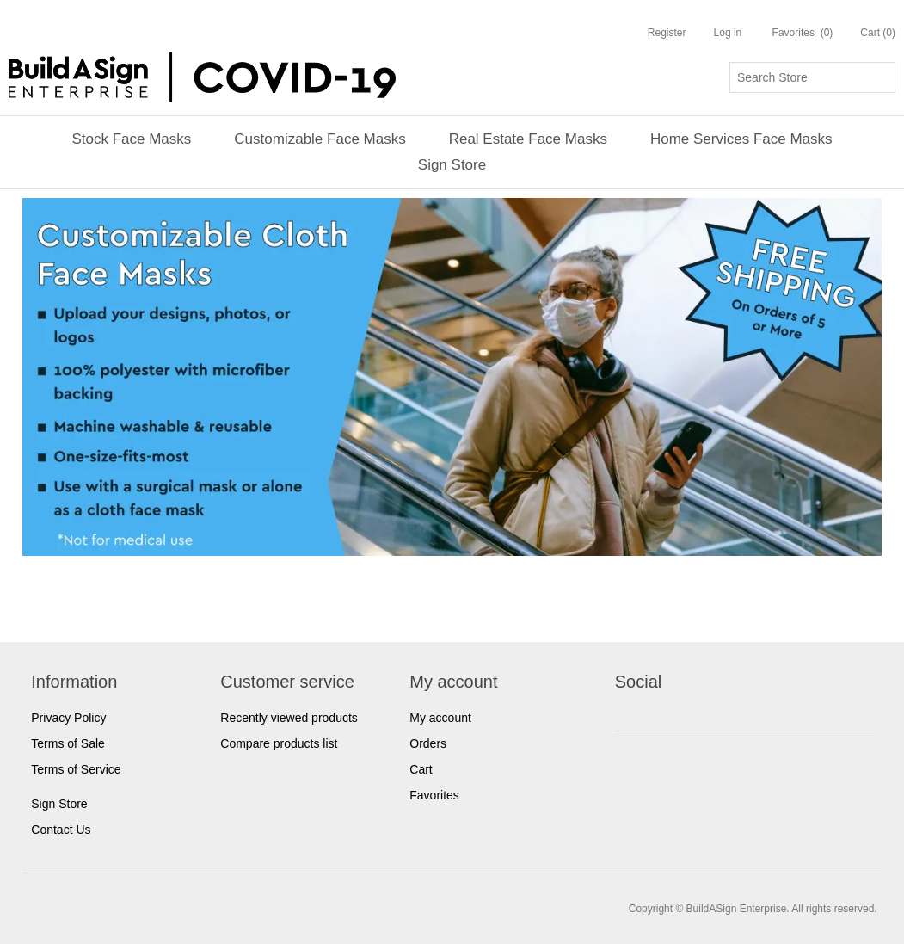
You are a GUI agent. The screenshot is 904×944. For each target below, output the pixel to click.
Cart (420, 769)
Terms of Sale (68, 743)
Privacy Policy (68, 718)
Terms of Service (75, 769)
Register (667, 33)
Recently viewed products (289, 718)
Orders (427, 743)
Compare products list (278, 743)
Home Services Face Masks (741, 139)
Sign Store (452, 165)
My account (440, 718)
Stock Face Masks (131, 139)
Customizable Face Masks (319, 139)
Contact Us (60, 829)
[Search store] (812, 77)
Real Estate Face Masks (528, 139)
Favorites (434, 795)
